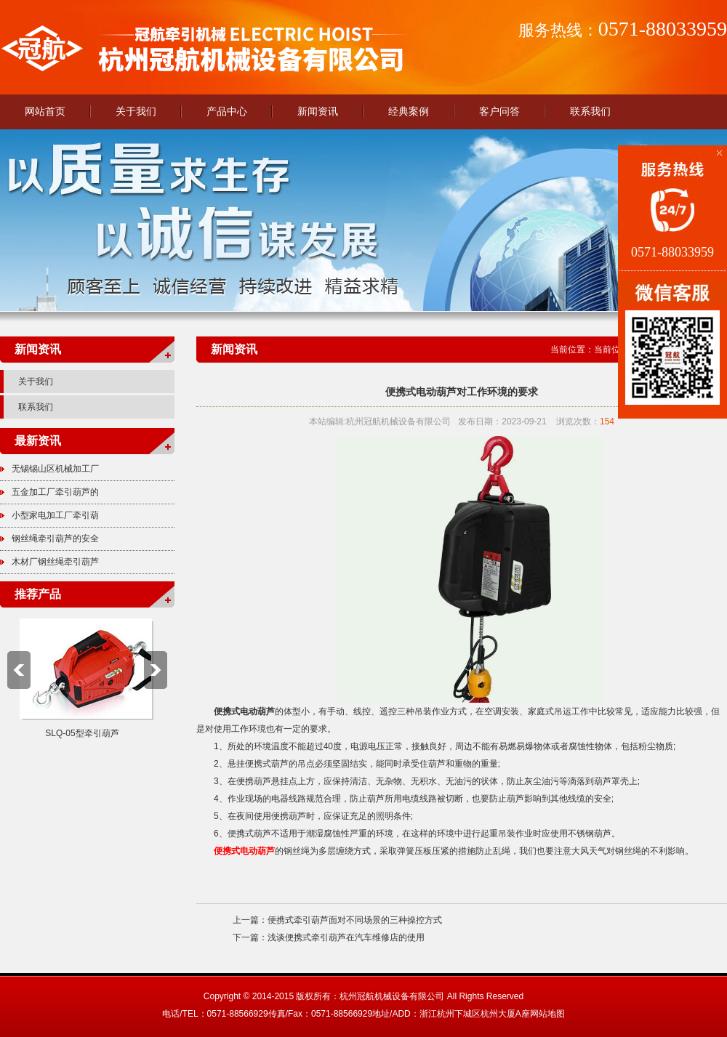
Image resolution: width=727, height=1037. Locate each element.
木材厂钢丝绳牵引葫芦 (55, 562)
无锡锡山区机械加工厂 (55, 469)
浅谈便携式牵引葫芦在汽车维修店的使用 (346, 937)
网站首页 (45, 111)
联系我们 (590, 111)
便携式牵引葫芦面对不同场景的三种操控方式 (355, 920)
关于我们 (136, 111)
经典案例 (408, 111)
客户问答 (499, 111)
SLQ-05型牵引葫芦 (82, 733)
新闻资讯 (317, 111)
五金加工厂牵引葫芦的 (55, 492)
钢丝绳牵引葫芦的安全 (55, 538)
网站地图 (547, 1014)
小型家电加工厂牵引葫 (55, 515)
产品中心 (226, 111)
